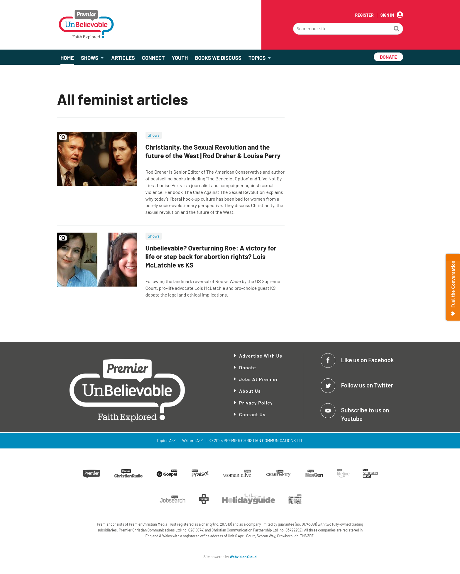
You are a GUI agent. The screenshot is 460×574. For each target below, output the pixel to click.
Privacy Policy (256, 402)
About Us (250, 391)
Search (396, 29)
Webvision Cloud (243, 556)
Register (364, 15)
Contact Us (252, 414)
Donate (247, 367)
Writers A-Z (192, 440)
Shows (154, 135)
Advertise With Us (260, 355)
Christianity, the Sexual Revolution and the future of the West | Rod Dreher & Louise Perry (213, 151)
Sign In (387, 15)
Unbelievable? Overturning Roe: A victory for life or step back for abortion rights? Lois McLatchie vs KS (211, 256)
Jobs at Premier (258, 379)
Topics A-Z (165, 440)
